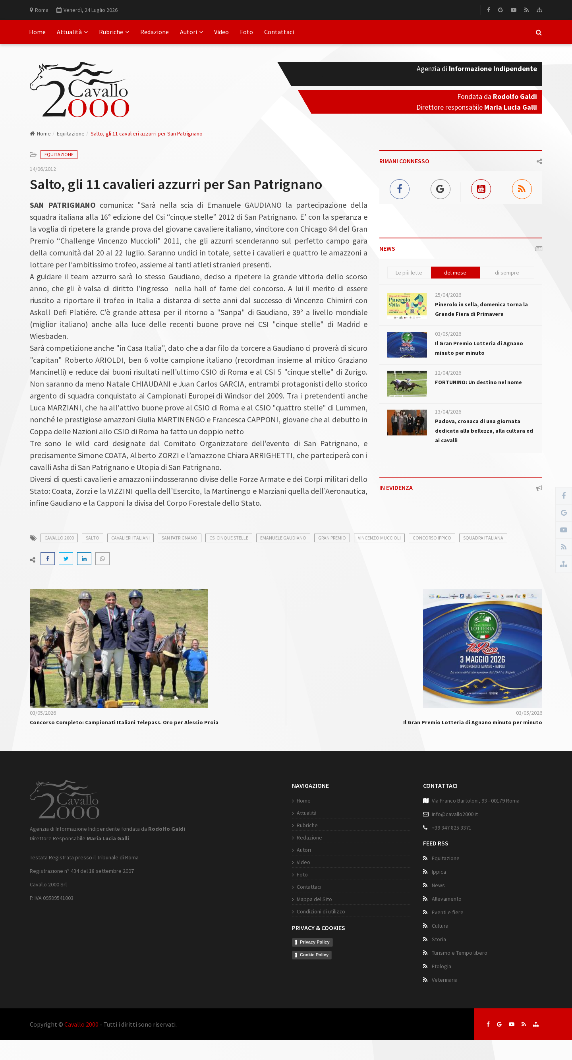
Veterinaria (445, 979)
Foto (246, 32)
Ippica (439, 871)
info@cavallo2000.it (455, 814)
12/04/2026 (448, 372)
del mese (455, 272)
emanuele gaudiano (283, 538)
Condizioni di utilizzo (321, 911)
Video (221, 32)
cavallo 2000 (59, 538)
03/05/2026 (448, 333)
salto (92, 538)
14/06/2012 (43, 168)
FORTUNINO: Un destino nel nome (478, 382)
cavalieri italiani (130, 538)
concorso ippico (432, 538)
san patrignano (179, 538)
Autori (191, 32)
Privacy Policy (315, 942)
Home (37, 32)
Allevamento (447, 898)
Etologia (441, 966)
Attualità (72, 32)
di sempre (507, 272)
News (438, 885)
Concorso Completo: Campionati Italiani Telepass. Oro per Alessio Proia (124, 722)
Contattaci (279, 32)
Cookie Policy (314, 954)
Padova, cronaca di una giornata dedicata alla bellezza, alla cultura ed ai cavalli (484, 431)
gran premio (332, 538)
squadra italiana (483, 538)
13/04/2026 (448, 411)
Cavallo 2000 (81, 1024)
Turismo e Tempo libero (459, 952)
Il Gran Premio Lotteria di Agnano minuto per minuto (472, 722)
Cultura (440, 925)
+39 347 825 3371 (452, 827)
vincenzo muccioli (379, 538)
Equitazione (71, 133)
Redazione (154, 32)
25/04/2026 (448, 294)
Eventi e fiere (448, 912)
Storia (439, 939)
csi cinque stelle (228, 538)
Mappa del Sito (314, 899)
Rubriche (114, 32)
